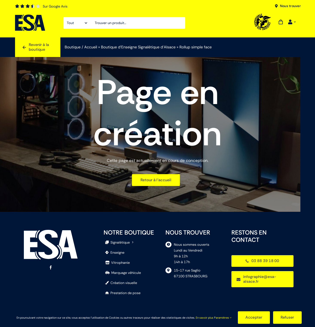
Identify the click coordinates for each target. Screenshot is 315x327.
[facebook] (50, 267)
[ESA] (30, 16)
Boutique (73, 47)
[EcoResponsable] (262, 15)
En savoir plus (204, 317)
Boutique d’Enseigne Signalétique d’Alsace (138, 47)
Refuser (287, 317)
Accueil (90, 47)
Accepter (253, 317)
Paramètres (222, 317)
